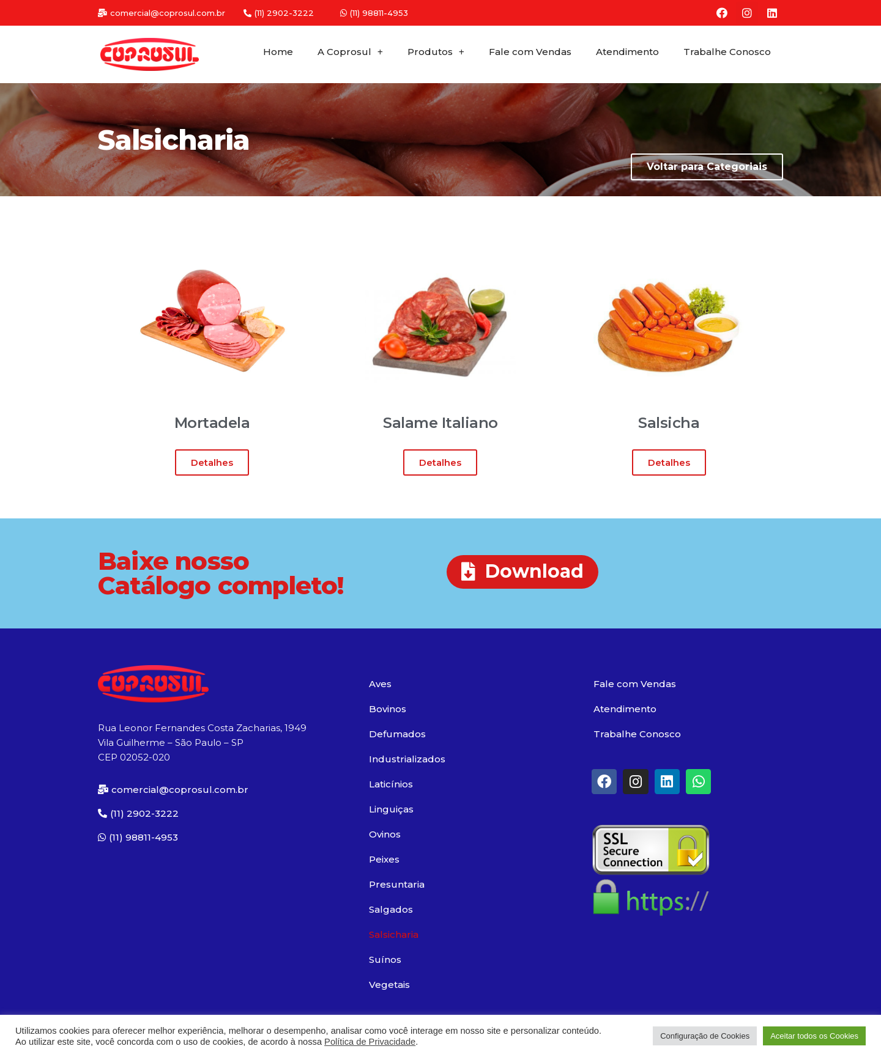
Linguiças (391, 809)
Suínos (385, 959)
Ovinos (385, 834)
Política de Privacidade (369, 1042)
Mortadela (212, 423)
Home (278, 51)
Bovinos (387, 709)
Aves (380, 684)
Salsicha (668, 423)
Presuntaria (397, 884)
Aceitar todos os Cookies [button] (814, 1035)
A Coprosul (350, 52)
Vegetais (389, 984)
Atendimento (627, 51)
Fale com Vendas (530, 51)
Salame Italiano (440, 423)
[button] (161, 13)
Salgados (391, 909)
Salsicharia (393, 934)
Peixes (384, 859)
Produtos (435, 52)
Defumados (397, 734)
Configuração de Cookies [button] (704, 1035)
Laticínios (391, 784)
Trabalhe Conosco (727, 51)
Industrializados (407, 759)
